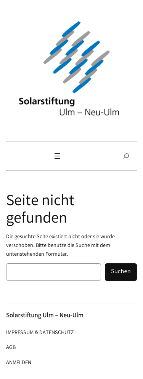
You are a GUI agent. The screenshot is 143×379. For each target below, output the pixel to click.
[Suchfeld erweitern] (126, 156)
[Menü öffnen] (57, 156)
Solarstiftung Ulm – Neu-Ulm (45, 316)
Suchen (121, 272)
